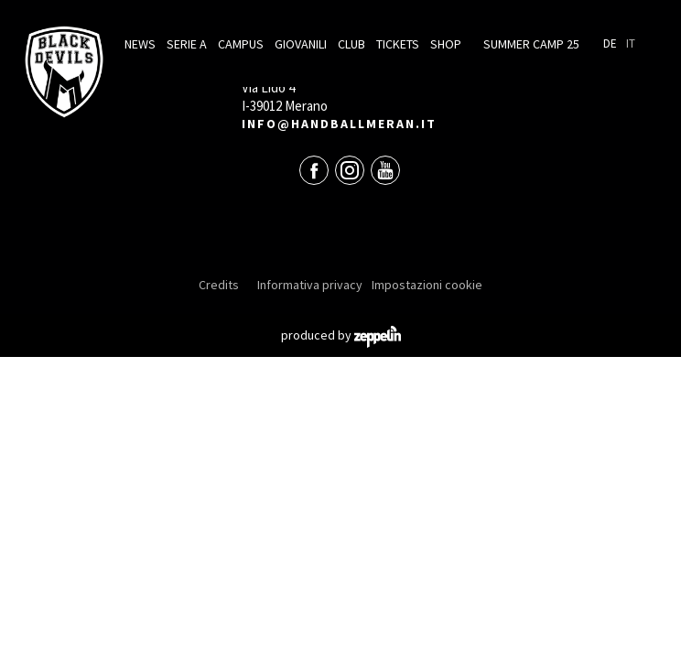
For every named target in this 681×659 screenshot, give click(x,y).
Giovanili (301, 44)
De (610, 43)
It (630, 43)
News (140, 44)
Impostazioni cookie (427, 284)
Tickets (397, 44)
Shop (445, 44)
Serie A (187, 44)
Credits (219, 284)
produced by (341, 335)
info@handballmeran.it (339, 123)
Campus (241, 44)
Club (351, 44)
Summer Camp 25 (531, 44)
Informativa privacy (309, 284)
